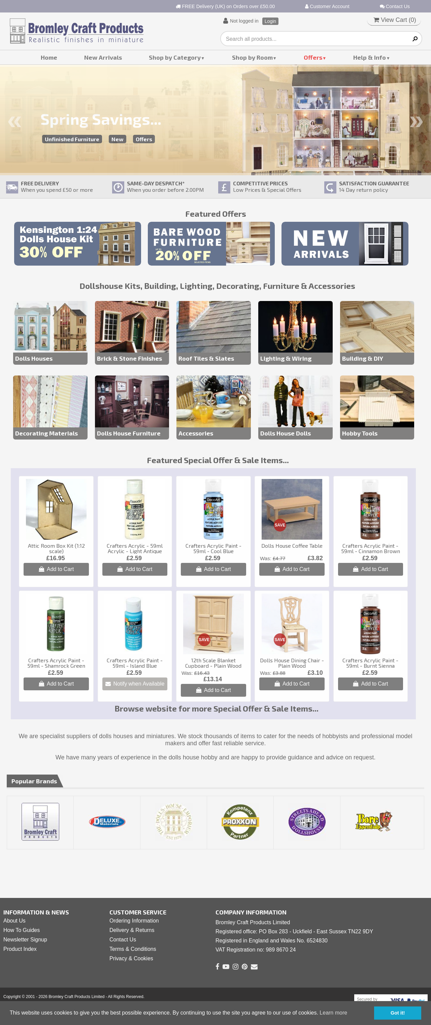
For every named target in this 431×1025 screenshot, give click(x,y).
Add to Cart (56, 569)
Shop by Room (252, 57)
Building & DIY (362, 358)
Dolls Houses (34, 358)
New (117, 139)
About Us (14, 921)
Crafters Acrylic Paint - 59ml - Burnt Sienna (370, 663)
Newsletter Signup (25, 939)
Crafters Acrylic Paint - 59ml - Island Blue (135, 663)
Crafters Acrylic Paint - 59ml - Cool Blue (213, 548)
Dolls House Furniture (129, 433)
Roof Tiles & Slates (206, 358)
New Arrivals (103, 57)
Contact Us (395, 6)
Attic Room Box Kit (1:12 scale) (56, 548)
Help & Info (369, 57)
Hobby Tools (359, 433)
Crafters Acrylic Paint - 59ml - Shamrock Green (56, 663)
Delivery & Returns (131, 930)
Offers (313, 57)
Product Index (20, 949)
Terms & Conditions (132, 949)
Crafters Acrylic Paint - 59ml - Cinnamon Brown (370, 548)
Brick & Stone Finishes (129, 358)
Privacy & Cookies (131, 958)
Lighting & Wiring (285, 358)
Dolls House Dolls (285, 433)
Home (49, 57)
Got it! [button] (398, 1013)
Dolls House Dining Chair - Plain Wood (292, 663)
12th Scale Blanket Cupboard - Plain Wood (213, 663)
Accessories (195, 433)
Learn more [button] (333, 1013)
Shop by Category (175, 57)
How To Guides (21, 930)
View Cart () (394, 20)
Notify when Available (135, 683)
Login (270, 21)
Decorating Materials (46, 433)
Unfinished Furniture (72, 139)
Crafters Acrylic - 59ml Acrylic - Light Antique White (135, 551)
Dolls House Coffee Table (292, 545)
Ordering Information (134, 921)
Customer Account (327, 6)
